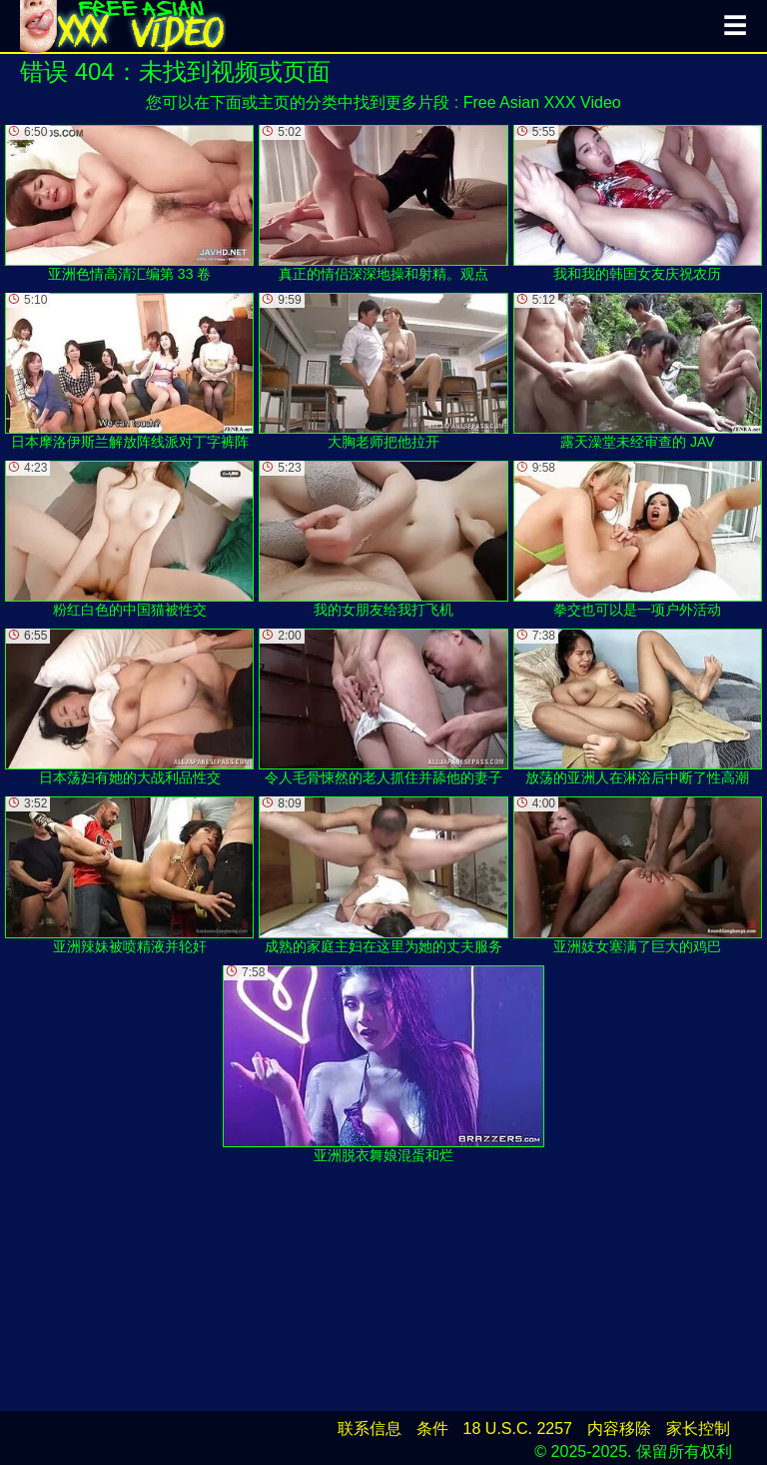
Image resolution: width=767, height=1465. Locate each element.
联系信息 (369, 1428)
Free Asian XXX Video (542, 102)
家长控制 (698, 1428)
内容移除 (619, 1428)
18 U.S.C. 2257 (517, 1428)
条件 (432, 1428)
